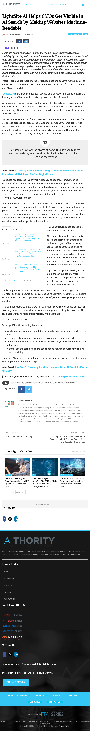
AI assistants (19, 382)
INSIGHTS (52, 5)
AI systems (38, 382)
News (85, 34)
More (62, 5)
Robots (8, 474)
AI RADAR (59, 695)
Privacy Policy (64, 726)
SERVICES (75, 695)
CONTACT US (54, 702)
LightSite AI (8, 93)
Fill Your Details (16, 682)
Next (18, 280)
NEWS (25, 5)
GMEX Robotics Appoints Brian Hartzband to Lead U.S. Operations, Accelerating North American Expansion (27, 237)
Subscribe (35, 702)
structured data (71, 382)
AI (11, 382)
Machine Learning (75, 34)
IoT (34, 474)
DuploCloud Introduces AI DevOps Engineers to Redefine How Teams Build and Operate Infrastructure (67, 439)
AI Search (29, 382)
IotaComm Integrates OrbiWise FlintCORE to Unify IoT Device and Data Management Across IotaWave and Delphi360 (28, 252)
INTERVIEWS (36, 5)
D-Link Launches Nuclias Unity (18, 436)
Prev (7, 280)
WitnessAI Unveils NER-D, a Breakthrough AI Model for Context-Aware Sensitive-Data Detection (27, 267)
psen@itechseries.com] (71, 376)
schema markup (58, 382)
